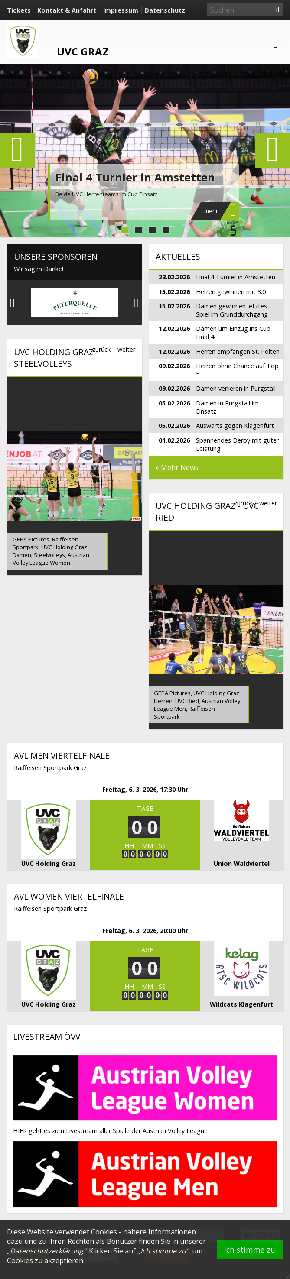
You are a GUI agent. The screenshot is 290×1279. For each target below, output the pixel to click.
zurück (101, 349)
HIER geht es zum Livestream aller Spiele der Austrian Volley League (110, 1131)
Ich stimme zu (249, 1249)
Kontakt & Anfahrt (66, 10)
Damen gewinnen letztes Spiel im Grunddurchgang (232, 310)
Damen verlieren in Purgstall (236, 388)
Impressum (120, 10)
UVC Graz (83, 51)
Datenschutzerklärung (46, 1251)
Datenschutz (165, 10)
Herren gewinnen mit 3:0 (231, 292)
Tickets (19, 10)
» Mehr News (177, 467)
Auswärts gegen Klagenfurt (235, 425)
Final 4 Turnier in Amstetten (135, 177)
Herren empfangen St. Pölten (238, 351)
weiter (126, 349)
